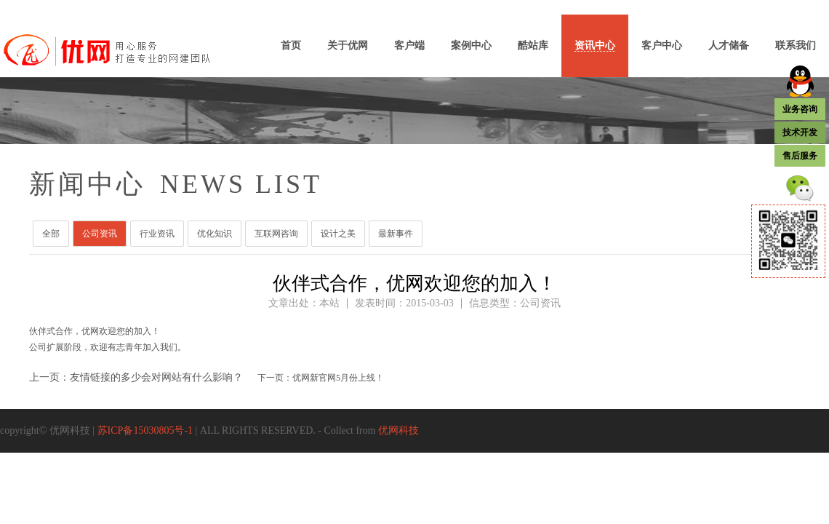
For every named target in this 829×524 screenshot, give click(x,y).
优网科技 (398, 430)
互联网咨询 (276, 234)
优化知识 (214, 234)
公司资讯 (99, 234)
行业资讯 (157, 234)
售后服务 (799, 156)
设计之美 (338, 234)
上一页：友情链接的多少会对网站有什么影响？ (136, 377)
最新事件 (395, 234)
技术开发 (799, 132)
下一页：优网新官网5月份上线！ (320, 378)
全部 (51, 234)
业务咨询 (799, 109)
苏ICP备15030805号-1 (145, 430)
